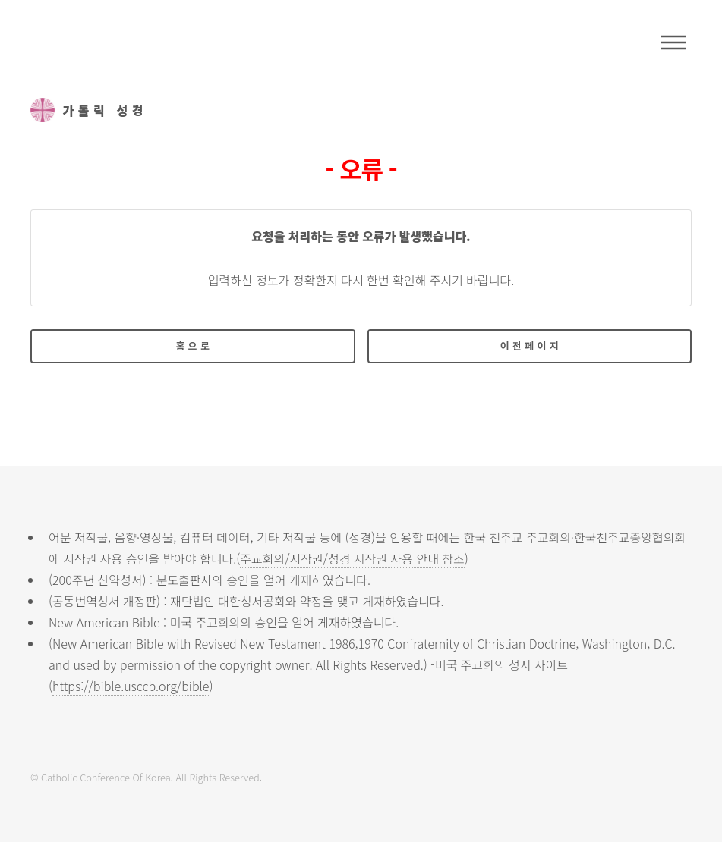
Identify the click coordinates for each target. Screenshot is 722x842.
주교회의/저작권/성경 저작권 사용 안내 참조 (352, 558)
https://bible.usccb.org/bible (130, 686)
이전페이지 (531, 345)
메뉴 (673, 42)
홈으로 (194, 345)
